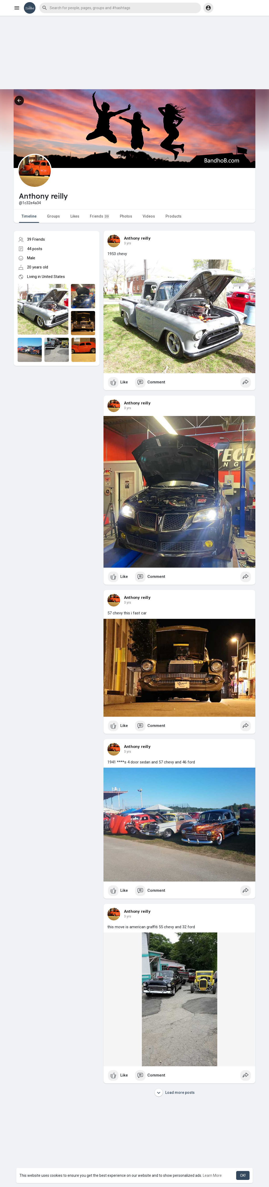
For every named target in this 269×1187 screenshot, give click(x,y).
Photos (126, 216)
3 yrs (127, 243)
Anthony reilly (137, 238)
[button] (120, 8)
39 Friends (36, 239)
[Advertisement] (134, 52)
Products (173, 216)
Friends (99, 216)
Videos (149, 216)
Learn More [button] (212, 1175)
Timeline (29, 216)
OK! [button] (243, 1175)
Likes (74, 216)
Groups (53, 216)
